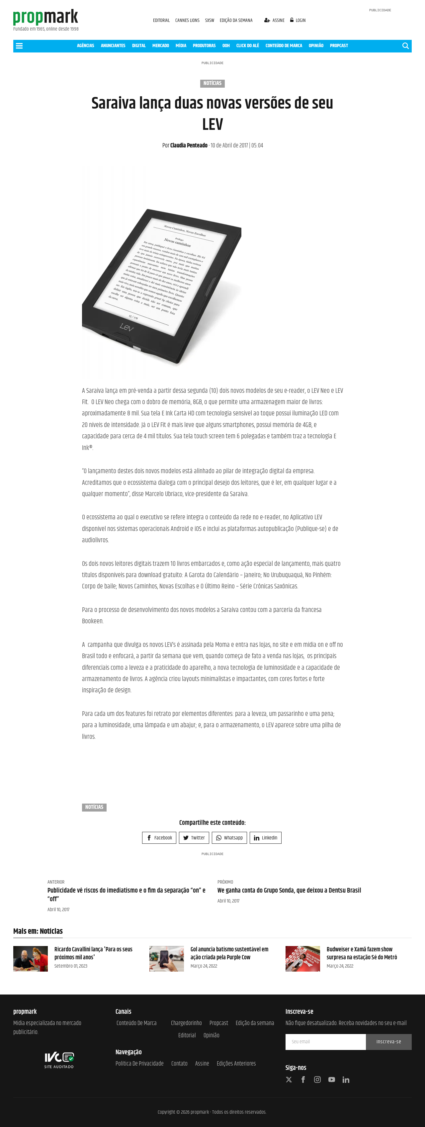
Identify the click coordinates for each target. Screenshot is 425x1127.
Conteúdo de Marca (137, 1023)
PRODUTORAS (204, 45)
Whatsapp (229, 838)
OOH (226, 45)
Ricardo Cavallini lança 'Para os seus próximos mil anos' (93, 953)
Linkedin (265, 838)
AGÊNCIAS (85, 45)
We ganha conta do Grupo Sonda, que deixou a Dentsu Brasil (289, 891)
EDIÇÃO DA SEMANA (236, 20)
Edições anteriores (236, 1064)
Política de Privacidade (140, 1064)
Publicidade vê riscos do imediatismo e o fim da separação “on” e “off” (126, 895)
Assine (202, 1064)
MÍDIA (181, 45)
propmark (200, 1112)
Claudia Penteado (185, 145)
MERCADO (160, 45)
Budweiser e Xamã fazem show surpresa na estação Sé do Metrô (362, 953)
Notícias (212, 84)
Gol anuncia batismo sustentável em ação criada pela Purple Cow (229, 953)
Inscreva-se (389, 1042)
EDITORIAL (161, 20)
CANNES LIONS (188, 20)
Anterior (55, 882)
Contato (179, 1064)
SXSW (210, 20)
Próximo (225, 882)
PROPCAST (339, 45)
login (298, 20)
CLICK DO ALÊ (247, 45)
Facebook (159, 838)
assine (275, 20)
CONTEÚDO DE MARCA (284, 45)
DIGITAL (139, 45)
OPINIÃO (316, 45)
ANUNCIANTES (113, 45)
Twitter (194, 838)
